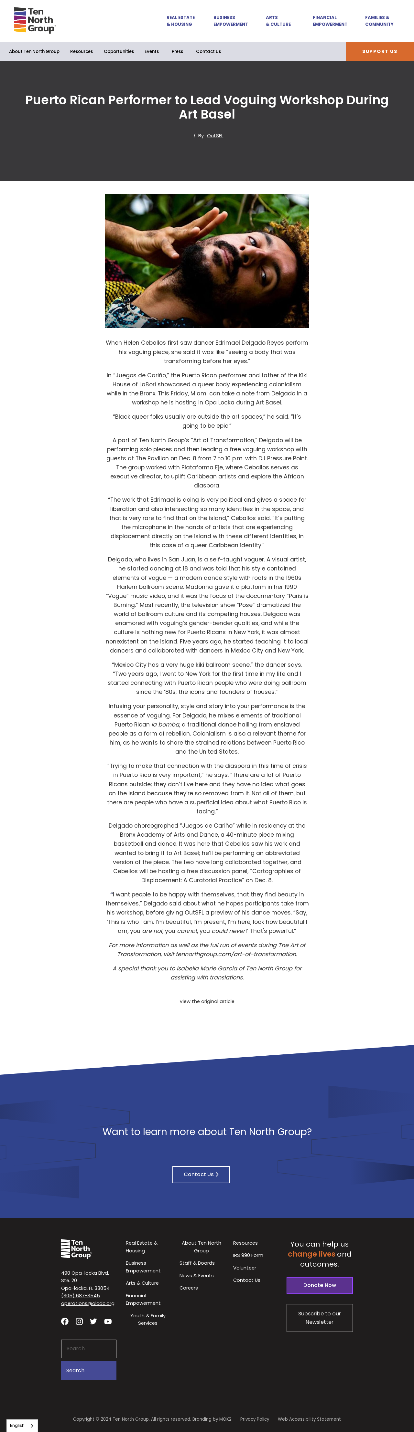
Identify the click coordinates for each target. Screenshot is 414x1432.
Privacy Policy (254, 1419)
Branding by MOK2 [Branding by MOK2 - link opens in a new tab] (212, 1419)
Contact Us (208, 51)
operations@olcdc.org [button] (87, 1303)
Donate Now (319, 1285)
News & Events (197, 1275)
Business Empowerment (230, 21)
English (17, 1425)
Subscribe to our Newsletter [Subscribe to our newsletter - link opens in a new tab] (319, 1318)
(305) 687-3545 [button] (80, 1295)
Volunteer (244, 1267)
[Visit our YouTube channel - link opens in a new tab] (107, 1321)
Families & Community (379, 21)
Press (177, 51)
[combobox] (22, 1425)
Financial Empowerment (330, 21)
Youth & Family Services (148, 1319)
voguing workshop (268, 449)
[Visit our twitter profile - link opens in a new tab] (93, 1321)
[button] (177, 21)
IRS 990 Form (248, 1255)
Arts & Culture (278, 21)
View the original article (207, 1001)
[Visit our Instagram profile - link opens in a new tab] (79, 1321)
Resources (81, 51)
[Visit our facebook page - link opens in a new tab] (64, 1321)
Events (152, 51)
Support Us (379, 51)
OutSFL (215, 135)
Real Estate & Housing (181, 21)
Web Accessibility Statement (309, 1419)
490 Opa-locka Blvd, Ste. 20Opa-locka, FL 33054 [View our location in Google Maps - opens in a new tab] (85, 1280)
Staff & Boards (197, 1263)
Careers (189, 1287)
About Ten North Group (34, 51)
